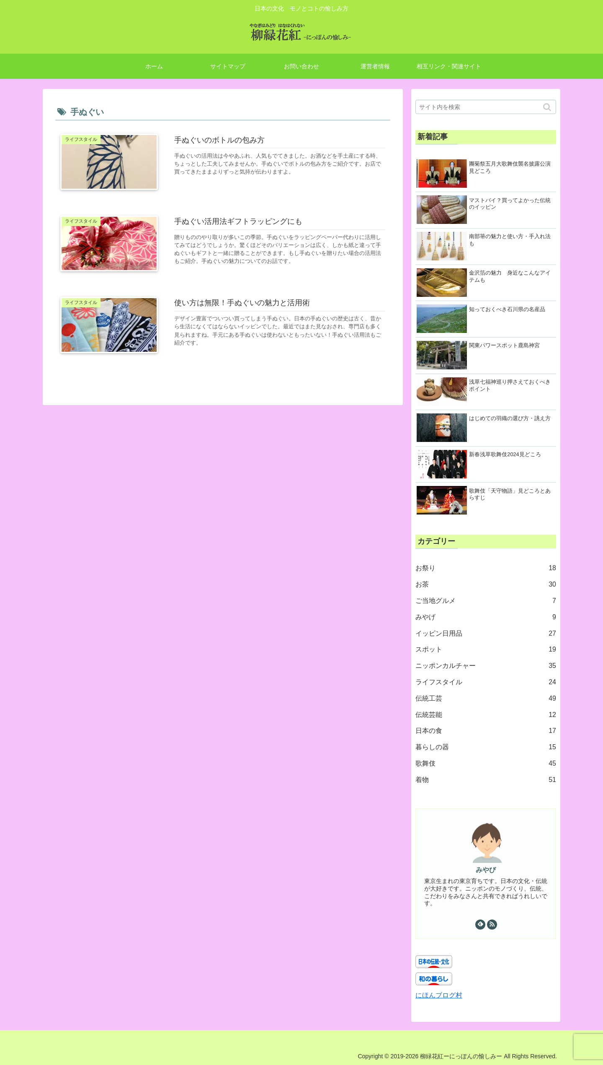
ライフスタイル (485, 682)
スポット (485, 650)
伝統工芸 (485, 699)
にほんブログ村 (438, 995)
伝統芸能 (485, 715)
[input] (485, 107)
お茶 (485, 585)
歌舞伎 (485, 764)
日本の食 (485, 731)
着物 (485, 780)
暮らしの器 (485, 747)
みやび (486, 869)
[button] (548, 107)
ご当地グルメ (485, 601)
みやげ (485, 617)
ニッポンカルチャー (485, 666)
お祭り (485, 568)
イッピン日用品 (485, 634)
